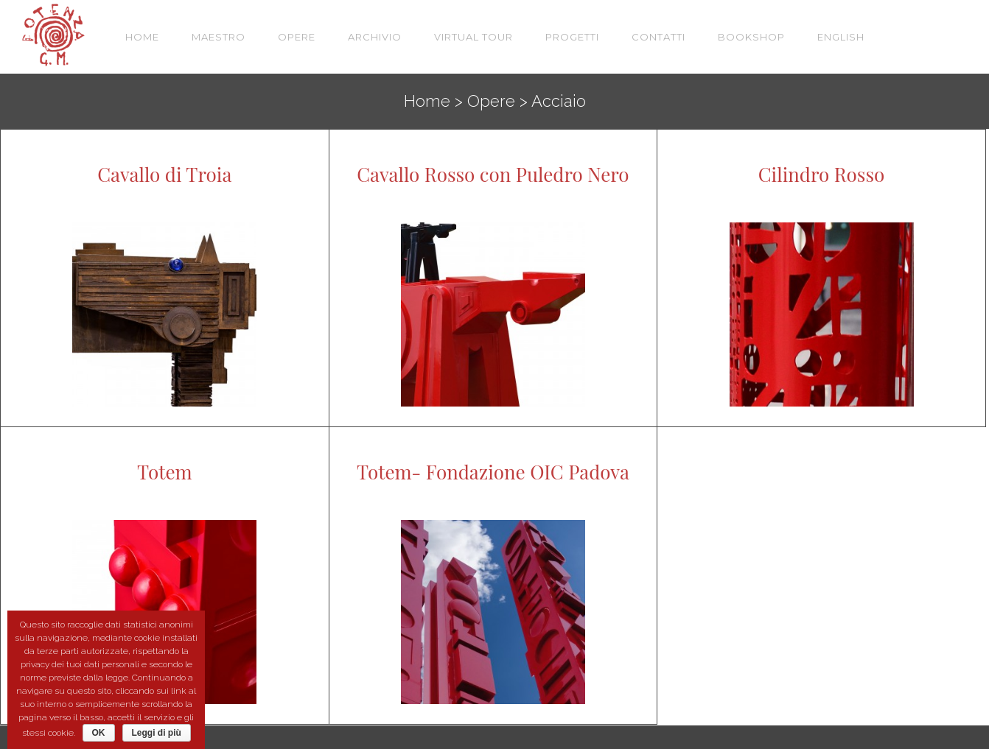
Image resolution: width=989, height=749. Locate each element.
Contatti (658, 37)
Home (142, 37)
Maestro (218, 37)
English (840, 37)
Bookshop (751, 37)
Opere (296, 37)
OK (98, 733)
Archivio (375, 37)
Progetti (572, 37)
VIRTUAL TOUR (473, 37)
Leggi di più (156, 733)
